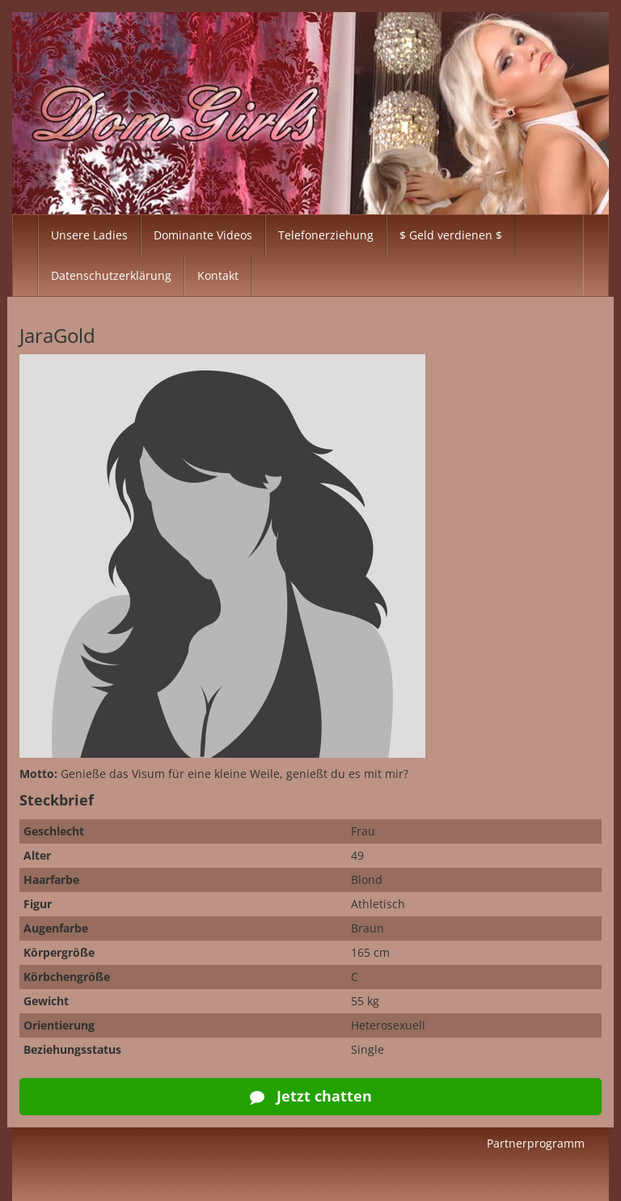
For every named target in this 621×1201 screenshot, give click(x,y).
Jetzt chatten (311, 1096)
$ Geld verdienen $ (450, 235)
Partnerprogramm (536, 1143)
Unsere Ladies (89, 235)
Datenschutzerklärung (111, 275)
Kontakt (218, 275)
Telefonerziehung (326, 235)
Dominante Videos (203, 235)
